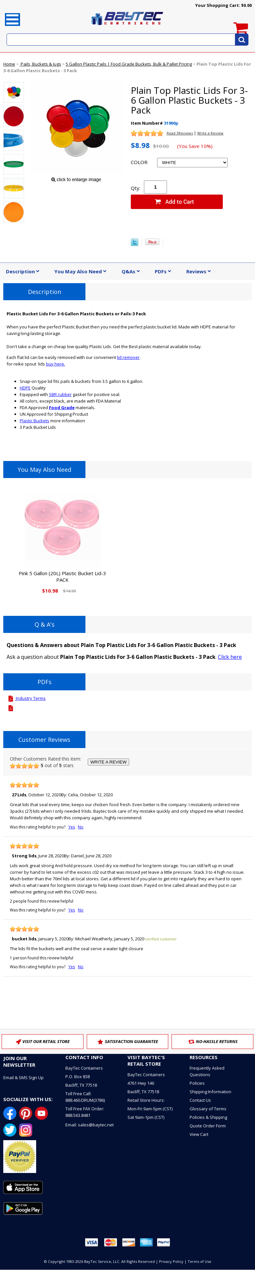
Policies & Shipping (208, 1117)
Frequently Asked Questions (207, 1071)
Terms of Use (199, 1261)
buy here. (55, 364)
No (80, 827)
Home (9, 64)
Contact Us (200, 1100)
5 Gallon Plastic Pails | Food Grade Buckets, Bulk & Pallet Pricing (129, 64)
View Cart (199, 1134)
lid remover (128, 357)
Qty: (135, 188)
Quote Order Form (208, 1126)
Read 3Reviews (180, 133)
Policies (197, 1083)
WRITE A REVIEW (108, 762)
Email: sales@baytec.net (89, 1125)
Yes (71, 827)
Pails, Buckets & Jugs (40, 64)
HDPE (25, 388)
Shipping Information (210, 1092)
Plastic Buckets (34, 421)
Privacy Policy (171, 1261)
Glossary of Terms (208, 1109)
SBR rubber (60, 394)
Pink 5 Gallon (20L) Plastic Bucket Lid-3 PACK (62, 576)
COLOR (139, 162)
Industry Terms (26, 698)
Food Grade (62, 407)
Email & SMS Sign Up (23, 1077)
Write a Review (210, 133)
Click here (230, 656)
